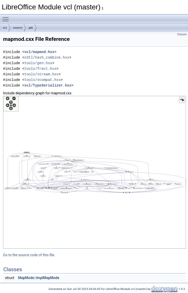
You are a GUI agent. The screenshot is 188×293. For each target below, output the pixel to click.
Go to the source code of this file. (29, 255)
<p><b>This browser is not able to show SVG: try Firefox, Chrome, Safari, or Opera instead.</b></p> (94, 172)
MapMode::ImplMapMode (38, 278)
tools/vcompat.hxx (42, 79)
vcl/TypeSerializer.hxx (47, 85)
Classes (182, 34)
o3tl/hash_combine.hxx (46, 57)
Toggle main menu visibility (7, 17)
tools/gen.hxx (38, 63)
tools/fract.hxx (40, 68)
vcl (5, 27)
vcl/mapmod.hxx (39, 51)
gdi (30, 27)
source (17, 27)
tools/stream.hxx (41, 74)
